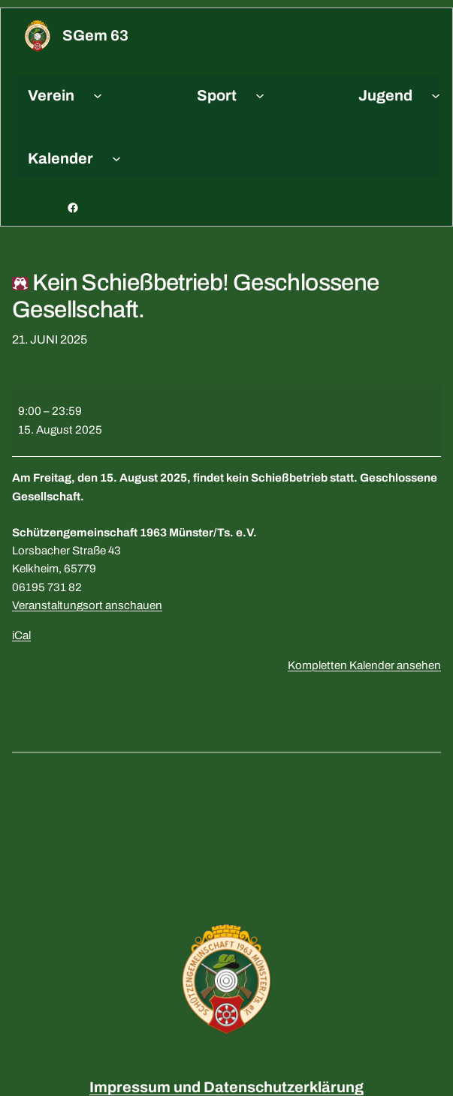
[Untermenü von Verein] (97, 95)
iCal (21, 635)
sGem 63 (95, 35)
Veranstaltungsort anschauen (87, 605)
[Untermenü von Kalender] (116, 158)
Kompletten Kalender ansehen (364, 665)
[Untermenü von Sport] (259, 95)
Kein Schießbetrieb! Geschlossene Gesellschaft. (195, 296)
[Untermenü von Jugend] (435, 95)
